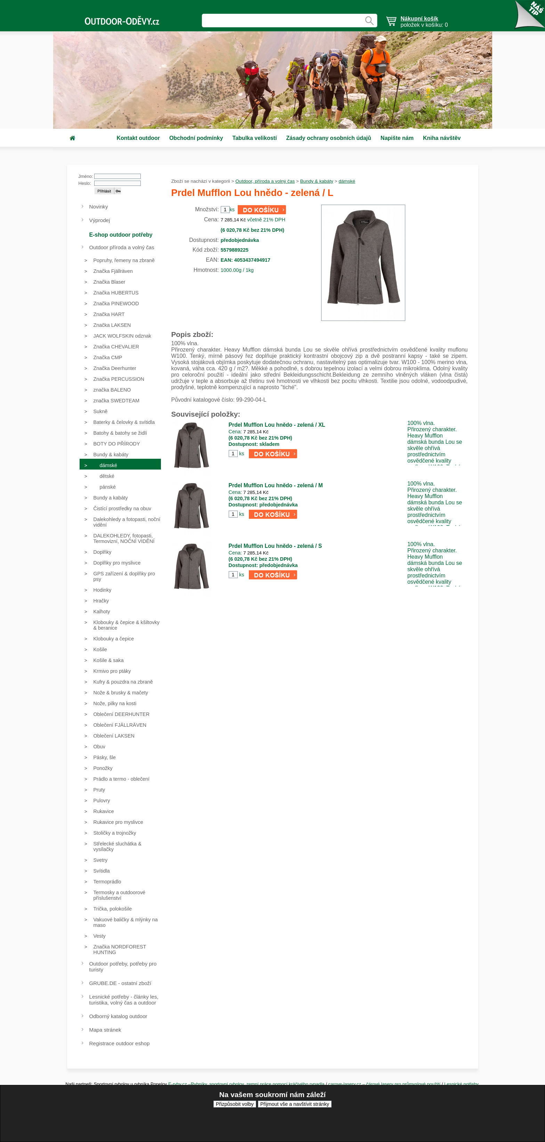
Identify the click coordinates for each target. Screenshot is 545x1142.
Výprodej (99, 220)
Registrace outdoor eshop (119, 1043)
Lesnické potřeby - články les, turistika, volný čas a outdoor (123, 1000)
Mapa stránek (105, 1030)
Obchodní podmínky (196, 138)
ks (241, 453)
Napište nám (397, 138)
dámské (347, 181)
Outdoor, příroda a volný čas (265, 181)
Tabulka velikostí (255, 138)
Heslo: (85, 183)
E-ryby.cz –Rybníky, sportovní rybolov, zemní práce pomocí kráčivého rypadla (246, 1084)
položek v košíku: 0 (424, 22)
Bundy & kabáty (316, 181)
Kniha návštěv (442, 138)
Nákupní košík (419, 19)
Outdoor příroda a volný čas (121, 247)
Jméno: (86, 176)
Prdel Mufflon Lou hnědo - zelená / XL (277, 425)
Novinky (98, 207)
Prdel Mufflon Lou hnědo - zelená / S (275, 546)
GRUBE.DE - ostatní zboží (120, 983)
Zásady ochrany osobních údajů (328, 138)
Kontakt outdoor (138, 138)
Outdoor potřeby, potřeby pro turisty (123, 966)
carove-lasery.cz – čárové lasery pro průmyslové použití (385, 1084)
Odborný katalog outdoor (118, 1016)
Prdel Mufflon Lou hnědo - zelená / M (276, 485)
